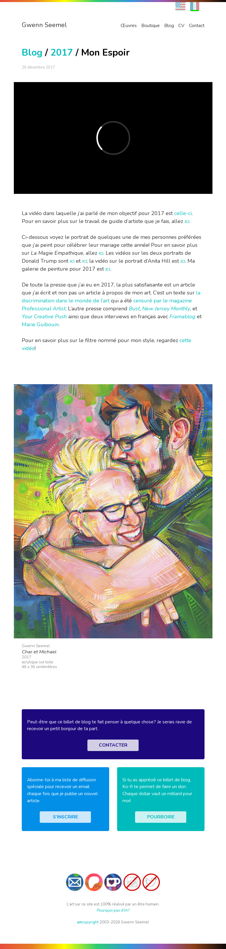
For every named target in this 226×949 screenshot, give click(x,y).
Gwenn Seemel (44, 25)
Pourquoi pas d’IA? (113, 910)
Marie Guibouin (40, 324)
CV (181, 25)
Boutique (150, 25)
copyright (88, 922)
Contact (197, 25)
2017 (62, 52)
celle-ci (183, 213)
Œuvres (129, 25)
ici (187, 221)
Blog (169, 25)
